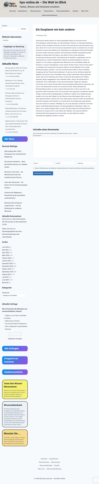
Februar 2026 (6, 258)
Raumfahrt (15, 104)
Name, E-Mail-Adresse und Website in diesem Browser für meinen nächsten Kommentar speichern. (64, 168)
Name (36, 163)
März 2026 (5, 256)
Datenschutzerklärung (49, 15)
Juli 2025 (5, 277)
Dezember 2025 (7, 264)
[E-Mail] (65, 163)
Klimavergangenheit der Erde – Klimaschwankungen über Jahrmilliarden (12, 234)
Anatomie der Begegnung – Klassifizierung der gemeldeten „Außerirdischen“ (14, 195)
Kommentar (37, 135)
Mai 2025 (5, 283)
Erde (14, 89)
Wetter (17, 76)
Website (80, 163)
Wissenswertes (44, 462)
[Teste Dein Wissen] (15, 390)
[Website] (87, 163)
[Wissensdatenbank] (15, 415)
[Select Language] (11, 40)
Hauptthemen (53, 459)
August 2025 (6, 275)
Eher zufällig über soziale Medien (16, 327)
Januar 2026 (6, 261)
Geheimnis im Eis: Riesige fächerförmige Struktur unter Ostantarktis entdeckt (14, 83)
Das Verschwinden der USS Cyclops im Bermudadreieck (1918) (14, 222)
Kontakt (56, 465)
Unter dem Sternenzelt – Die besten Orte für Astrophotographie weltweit (15, 185)
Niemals (8, 329)
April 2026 (5, 253)
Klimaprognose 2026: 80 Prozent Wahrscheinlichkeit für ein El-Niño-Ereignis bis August (16, 71)
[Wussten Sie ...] (15, 438)
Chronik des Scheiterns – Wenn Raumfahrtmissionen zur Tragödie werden (15, 164)
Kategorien (5, 293)
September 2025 (7, 272)
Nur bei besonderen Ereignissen (16, 324)
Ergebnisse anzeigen (15, 339)
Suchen (4, 26)
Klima (14, 76)
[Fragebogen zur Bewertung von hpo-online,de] (15, 52)
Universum (15, 132)
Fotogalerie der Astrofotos (11, 360)
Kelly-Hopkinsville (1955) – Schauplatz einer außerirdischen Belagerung (15, 154)
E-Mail (58, 163)
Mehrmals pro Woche (12, 321)
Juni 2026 (5, 247)
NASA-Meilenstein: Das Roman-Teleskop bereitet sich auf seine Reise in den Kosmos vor (15, 111)
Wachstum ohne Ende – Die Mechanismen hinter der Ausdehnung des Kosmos (13, 175)
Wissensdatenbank (46, 465)
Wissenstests (55, 462)
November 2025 (7, 266)
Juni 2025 (5, 280)
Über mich (41, 469)
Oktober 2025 (6, 269)
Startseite (12, 11)
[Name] (43, 163)
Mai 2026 (5, 250)
